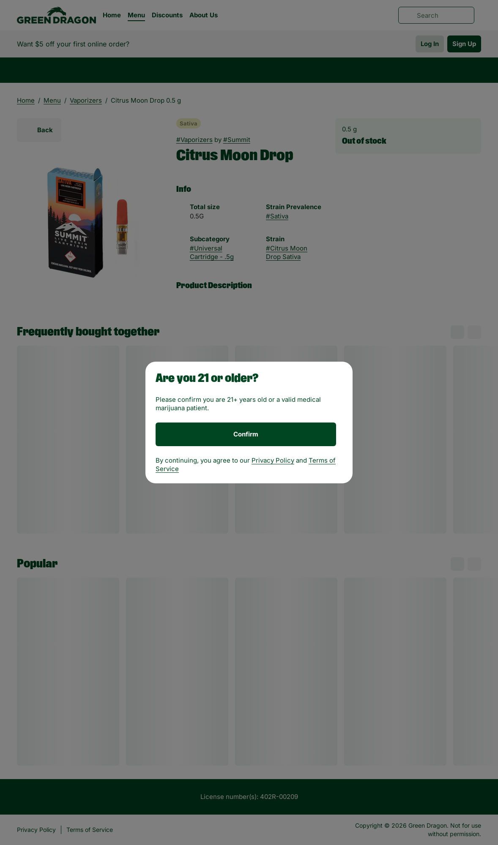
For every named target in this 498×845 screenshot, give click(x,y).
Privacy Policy (273, 460)
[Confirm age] (246, 434)
